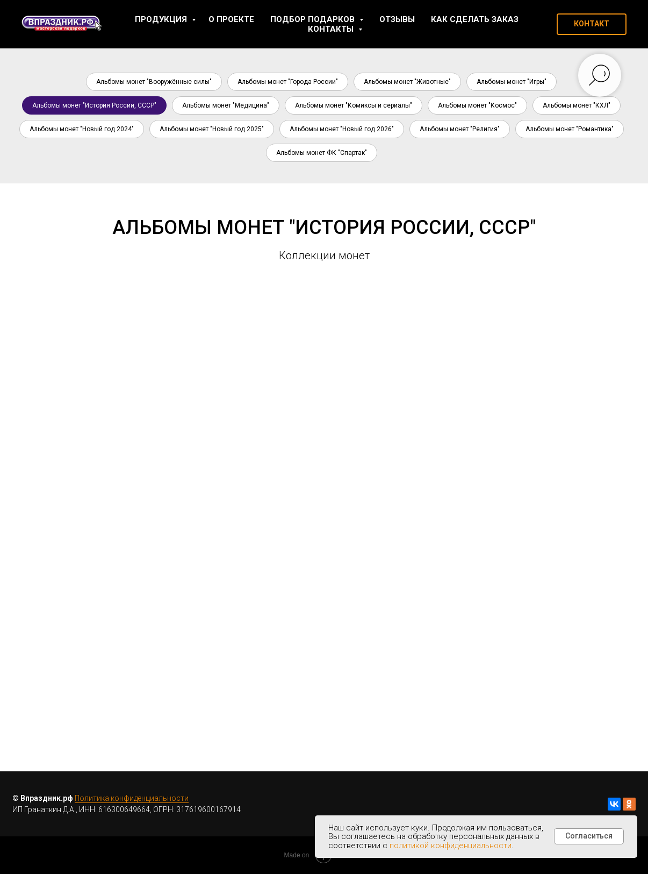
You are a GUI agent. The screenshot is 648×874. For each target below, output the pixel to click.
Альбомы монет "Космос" (477, 105)
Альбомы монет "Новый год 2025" (212, 129)
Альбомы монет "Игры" (511, 82)
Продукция (162, 19)
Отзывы (397, 19)
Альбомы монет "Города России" (287, 82)
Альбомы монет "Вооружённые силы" (154, 82)
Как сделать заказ (475, 19)
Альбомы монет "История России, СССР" (94, 105)
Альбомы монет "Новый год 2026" (342, 129)
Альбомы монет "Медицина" (225, 105)
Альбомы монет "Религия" (460, 129)
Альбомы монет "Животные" (407, 82)
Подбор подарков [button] (313, 19)
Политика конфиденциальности (132, 798)
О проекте (231, 19)
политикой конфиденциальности (451, 845)
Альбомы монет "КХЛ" (576, 105)
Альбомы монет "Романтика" (569, 129)
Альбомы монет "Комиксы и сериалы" (353, 105)
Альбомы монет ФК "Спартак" (321, 153)
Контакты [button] (332, 29)
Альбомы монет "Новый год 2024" (82, 129)
